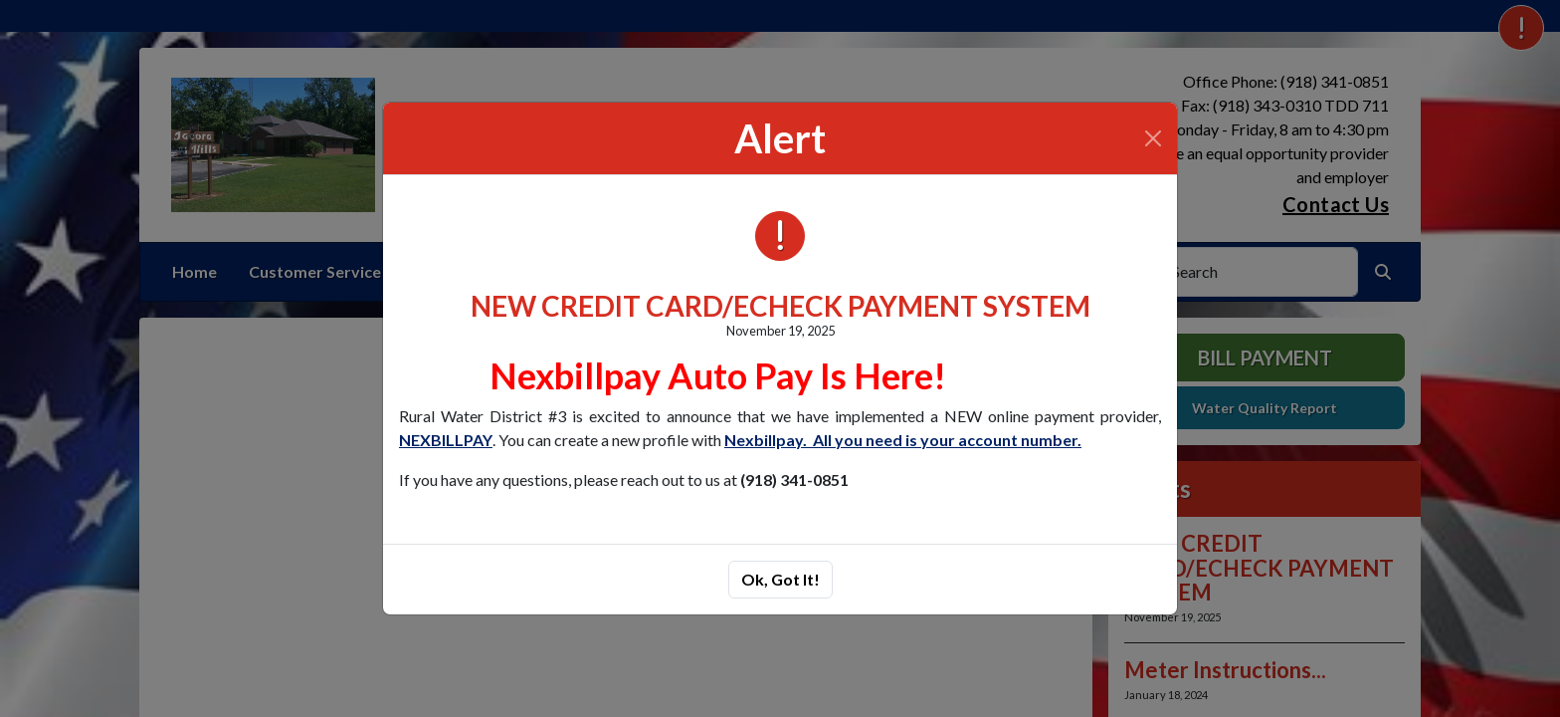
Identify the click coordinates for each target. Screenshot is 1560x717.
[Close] (1153, 138)
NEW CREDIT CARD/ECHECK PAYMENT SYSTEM (780, 306)
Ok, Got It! (780, 579)
